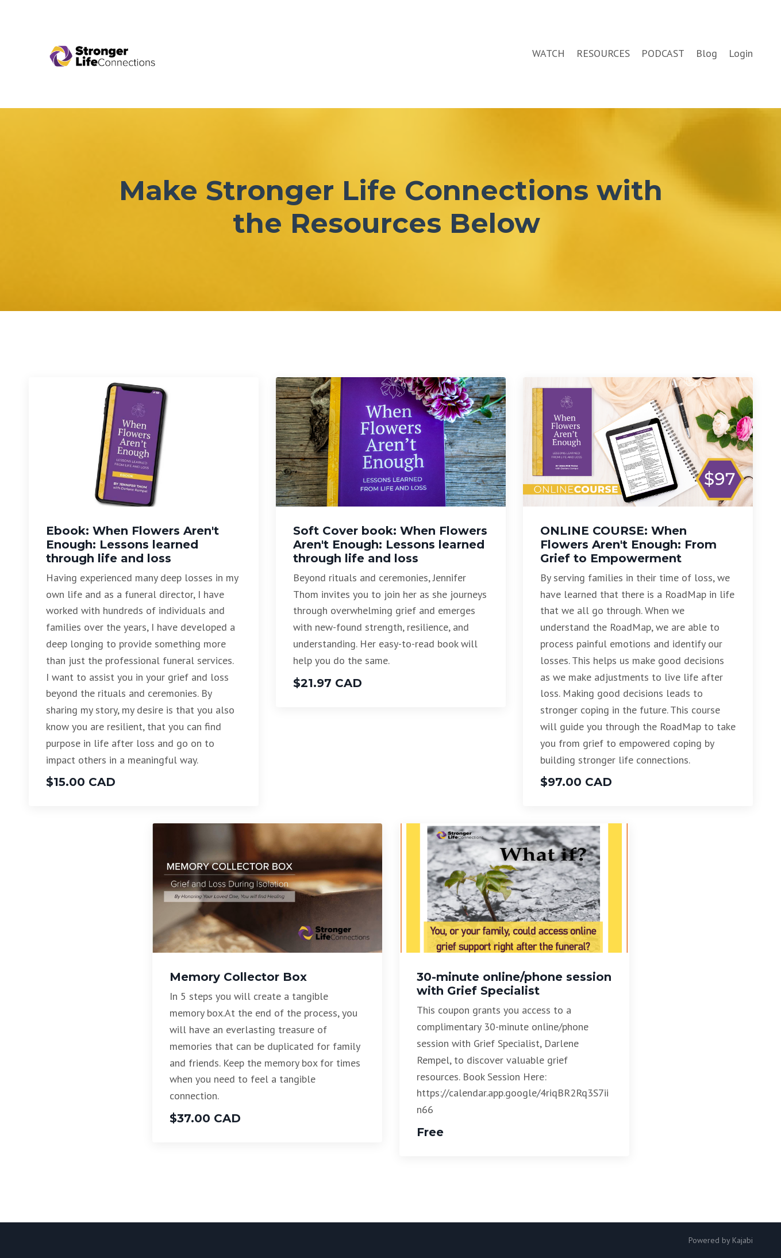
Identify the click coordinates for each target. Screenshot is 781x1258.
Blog (706, 53)
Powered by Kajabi (720, 1240)
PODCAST (662, 53)
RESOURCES (603, 53)
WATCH (548, 53)
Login (741, 53)
